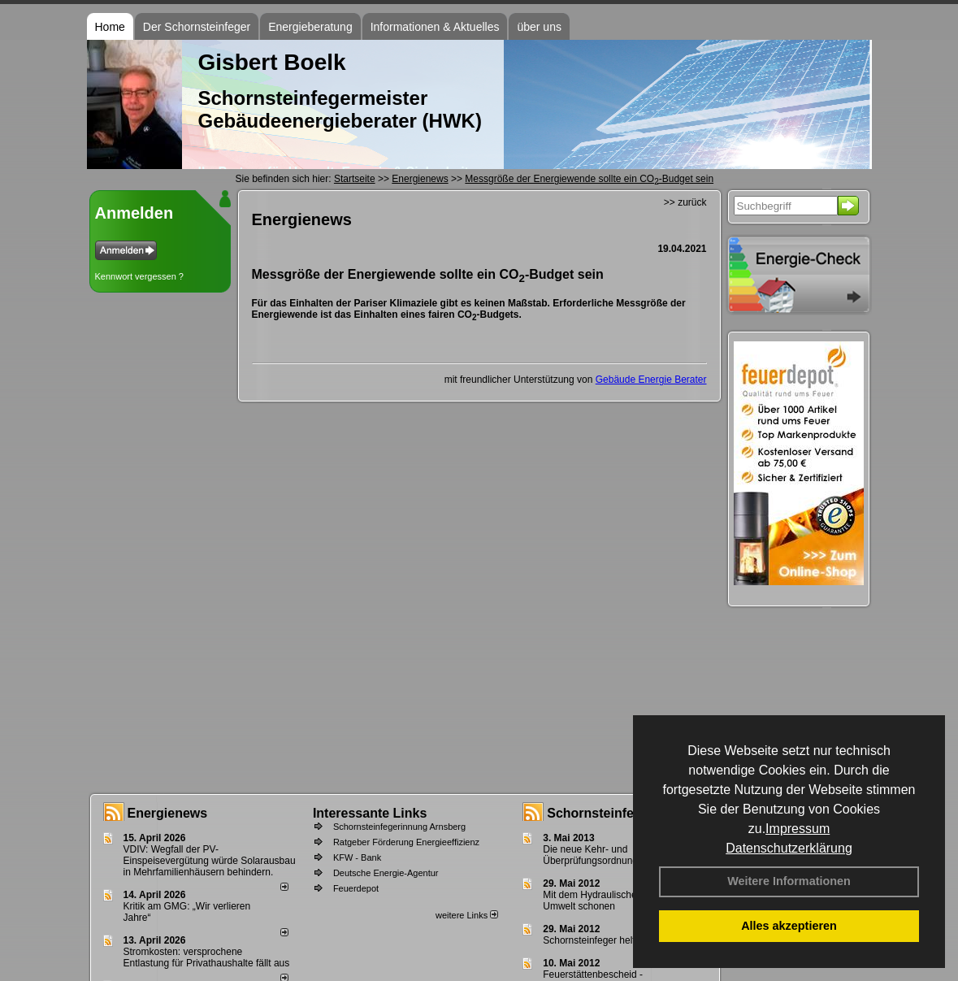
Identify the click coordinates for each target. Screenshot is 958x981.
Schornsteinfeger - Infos (621, 813)
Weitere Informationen (789, 881)
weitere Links (467, 915)
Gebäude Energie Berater (651, 379)
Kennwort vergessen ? (139, 276)
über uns (539, 26)
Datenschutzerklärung (789, 848)
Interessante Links (370, 813)
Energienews (168, 813)
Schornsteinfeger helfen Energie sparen (628, 940)
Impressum (797, 829)
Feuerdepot (356, 888)
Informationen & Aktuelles (435, 26)
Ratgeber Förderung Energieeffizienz (406, 842)
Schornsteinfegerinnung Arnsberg (399, 826)
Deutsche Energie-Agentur (386, 873)
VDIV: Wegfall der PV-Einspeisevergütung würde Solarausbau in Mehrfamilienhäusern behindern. (210, 861)
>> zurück (685, 202)
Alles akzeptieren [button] (789, 925)
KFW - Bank (357, 857)
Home (110, 26)
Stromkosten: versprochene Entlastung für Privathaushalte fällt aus (207, 957)
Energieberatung (310, 26)
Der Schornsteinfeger (196, 26)
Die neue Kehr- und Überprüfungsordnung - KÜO (605, 855)
